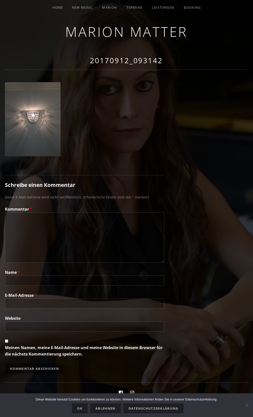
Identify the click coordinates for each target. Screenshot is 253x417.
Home (57, 7)
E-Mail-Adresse (21, 295)
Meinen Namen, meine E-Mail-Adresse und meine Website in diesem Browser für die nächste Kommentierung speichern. (84, 351)
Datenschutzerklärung (153, 408)
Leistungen (163, 7)
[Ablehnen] (246, 405)
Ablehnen (105, 408)
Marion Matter (126, 31)
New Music (82, 7)
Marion (109, 7)
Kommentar (18, 209)
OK (80, 408)
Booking (192, 7)
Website (13, 318)
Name (12, 272)
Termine (134, 7)
